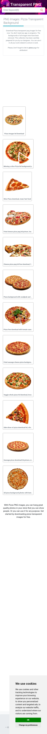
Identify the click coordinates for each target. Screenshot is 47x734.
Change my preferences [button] (28, 725)
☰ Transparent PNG (23, 4)
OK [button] (28, 720)
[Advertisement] (23, 80)
